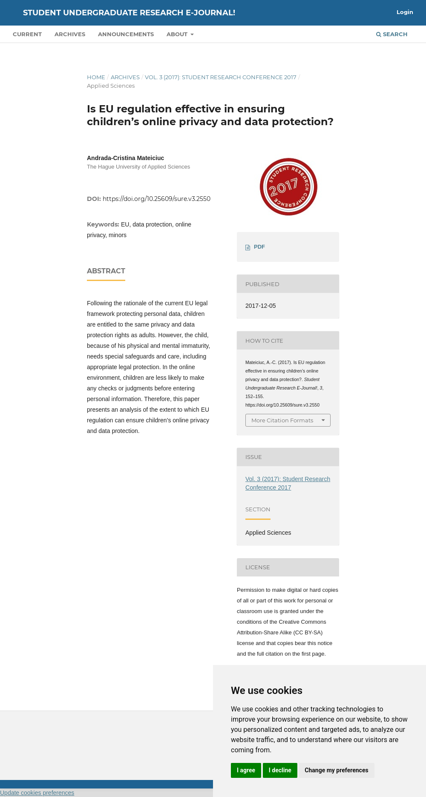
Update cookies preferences (37, 792)
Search (392, 34)
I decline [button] (280, 770)
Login (405, 12)
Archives (70, 34)
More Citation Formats (282, 420)
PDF (259, 247)
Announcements (126, 34)
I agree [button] (246, 770)
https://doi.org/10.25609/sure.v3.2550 (156, 199)
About (178, 34)
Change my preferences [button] (336, 770)
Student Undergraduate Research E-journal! (129, 12)
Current (27, 34)
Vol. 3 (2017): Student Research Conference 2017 (220, 77)
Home (96, 77)
